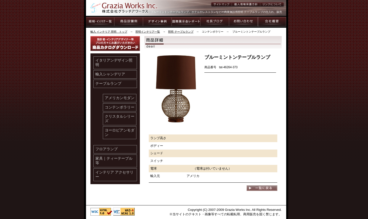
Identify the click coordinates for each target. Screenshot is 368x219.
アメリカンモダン (119, 98)
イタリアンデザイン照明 (113, 62)
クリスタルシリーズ (119, 118)
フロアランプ (106, 149)
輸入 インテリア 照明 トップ (108, 31)
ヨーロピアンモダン (119, 132)
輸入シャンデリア (110, 74)
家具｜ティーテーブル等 (113, 160)
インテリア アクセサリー (114, 174)
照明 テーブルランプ (180, 31)
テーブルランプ (108, 84)
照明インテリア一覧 (147, 31)
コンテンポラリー (119, 107)
